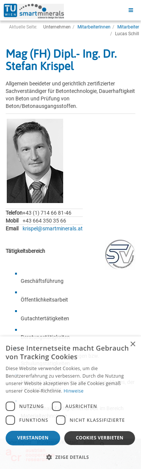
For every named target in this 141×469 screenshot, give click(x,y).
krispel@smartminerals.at (53, 229)
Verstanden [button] (33, 438)
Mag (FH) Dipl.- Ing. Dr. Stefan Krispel (61, 59)
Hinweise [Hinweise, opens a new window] (73, 391)
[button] (70, 456)
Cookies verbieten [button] (100, 438)
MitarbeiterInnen (94, 27)
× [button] (132, 344)
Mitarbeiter (128, 27)
